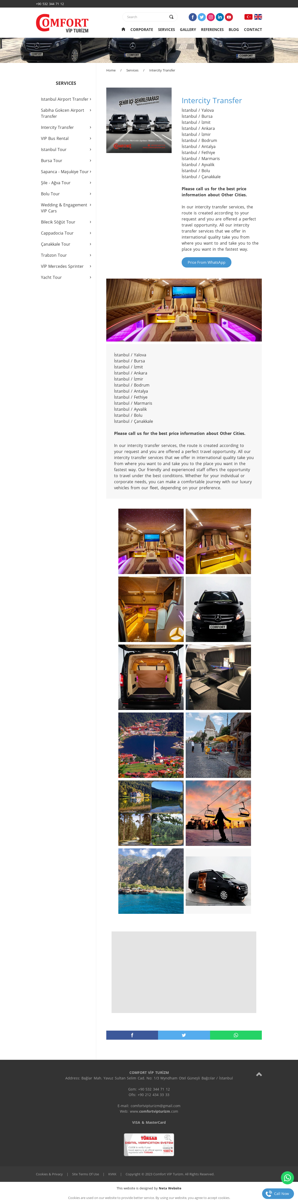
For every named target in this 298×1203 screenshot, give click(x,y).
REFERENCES (212, 29)
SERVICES (166, 29)
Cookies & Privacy (49, 1174)
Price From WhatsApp (206, 262)
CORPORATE (141, 29)
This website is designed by (149, 1188)
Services (132, 70)
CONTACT (253, 29)
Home (111, 70)
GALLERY (188, 29)
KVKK (112, 1174)
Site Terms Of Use (85, 1174)
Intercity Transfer (162, 70)
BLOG (234, 29)
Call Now (281, 1193)
